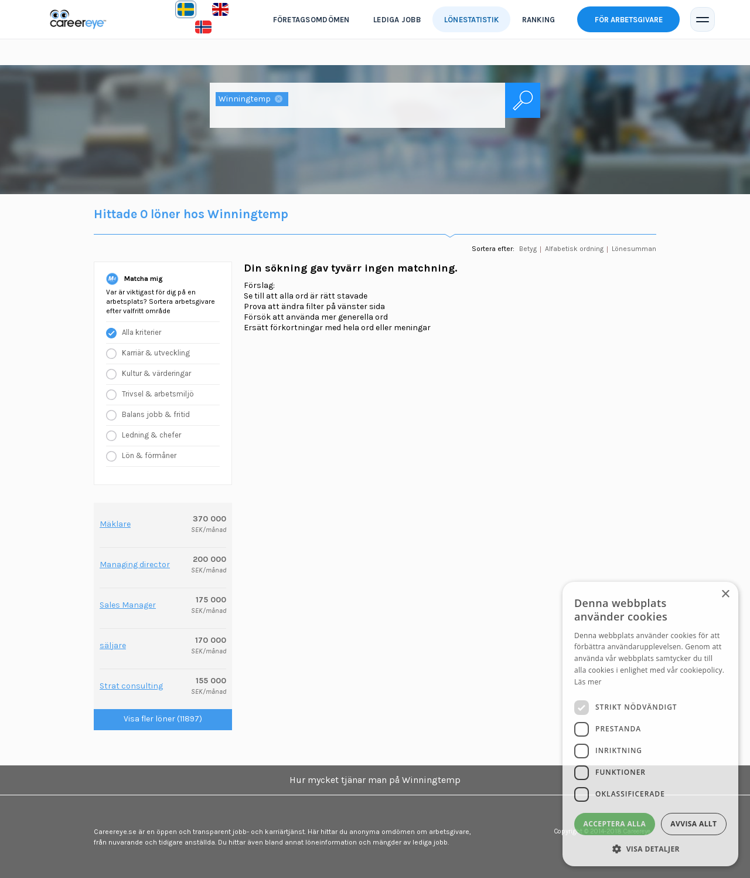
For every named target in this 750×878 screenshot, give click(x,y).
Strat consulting (131, 686)
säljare (113, 645)
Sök (522, 100)
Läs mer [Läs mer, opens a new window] (588, 682)
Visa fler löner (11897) (163, 719)
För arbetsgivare (629, 19)
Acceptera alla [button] (615, 824)
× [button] (725, 594)
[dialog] (650, 724)
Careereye (81, 19)
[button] (650, 849)
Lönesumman (634, 249)
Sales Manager (128, 605)
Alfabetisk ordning (574, 249)
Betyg (528, 249)
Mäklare (115, 524)
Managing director (135, 564)
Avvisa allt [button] (693, 824)
